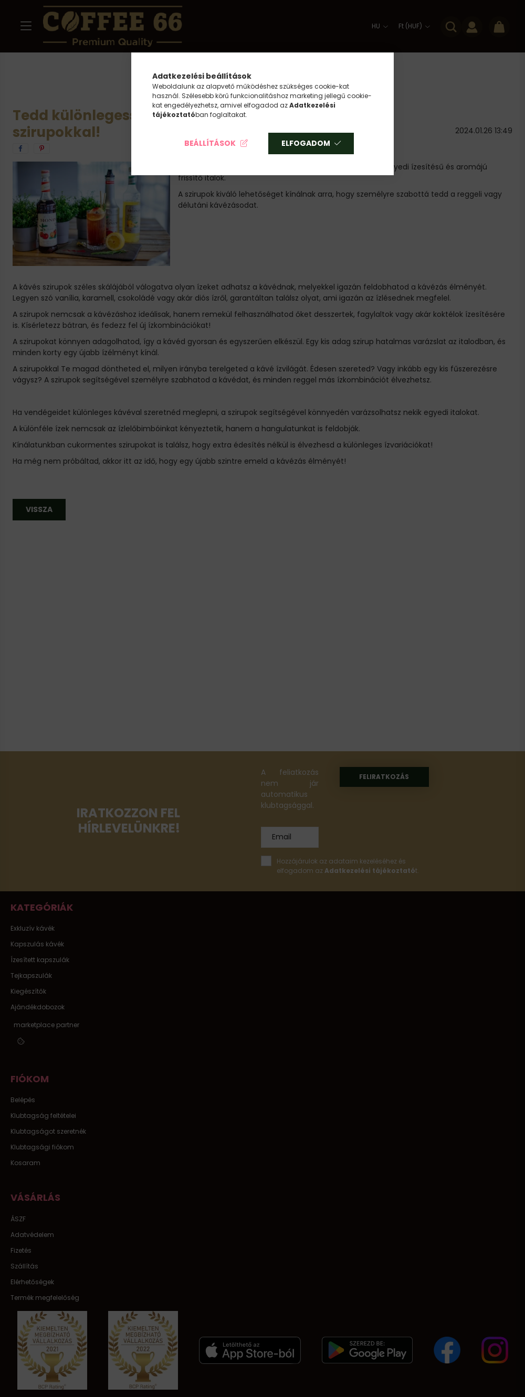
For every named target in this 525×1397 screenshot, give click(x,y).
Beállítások (210, 143)
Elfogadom (305, 143)
